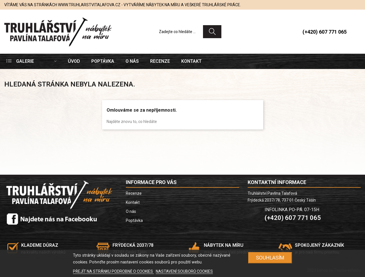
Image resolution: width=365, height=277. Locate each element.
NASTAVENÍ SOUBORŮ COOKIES (184, 271)
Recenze (134, 193)
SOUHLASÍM (270, 258)
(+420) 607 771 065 (325, 32)
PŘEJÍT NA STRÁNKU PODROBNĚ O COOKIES (113, 271)
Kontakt (133, 202)
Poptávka (134, 220)
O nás (131, 211)
